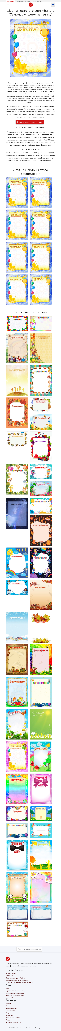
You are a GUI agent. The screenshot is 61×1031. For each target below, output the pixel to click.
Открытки (9, 1015)
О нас (8, 988)
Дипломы (9, 1006)
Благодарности (11, 1008)
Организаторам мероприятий (17, 980)
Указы (8, 1020)
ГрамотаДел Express (23, 1)
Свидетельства (11, 1013)
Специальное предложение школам (19, 983)
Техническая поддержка (15, 995)
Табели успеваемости (13, 1022)
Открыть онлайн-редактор (29, 949)
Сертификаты (11, 1011)
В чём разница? (38, 1)
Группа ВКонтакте (12, 998)
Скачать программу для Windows (30, 127)
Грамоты (9, 1004)
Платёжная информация (15, 993)
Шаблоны (9, 976)
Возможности (11, 973)
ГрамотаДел (10, 1)
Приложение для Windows (16, 978)
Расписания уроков (13, 1018)
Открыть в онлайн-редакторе (29, 122)
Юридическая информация (16, 991)
